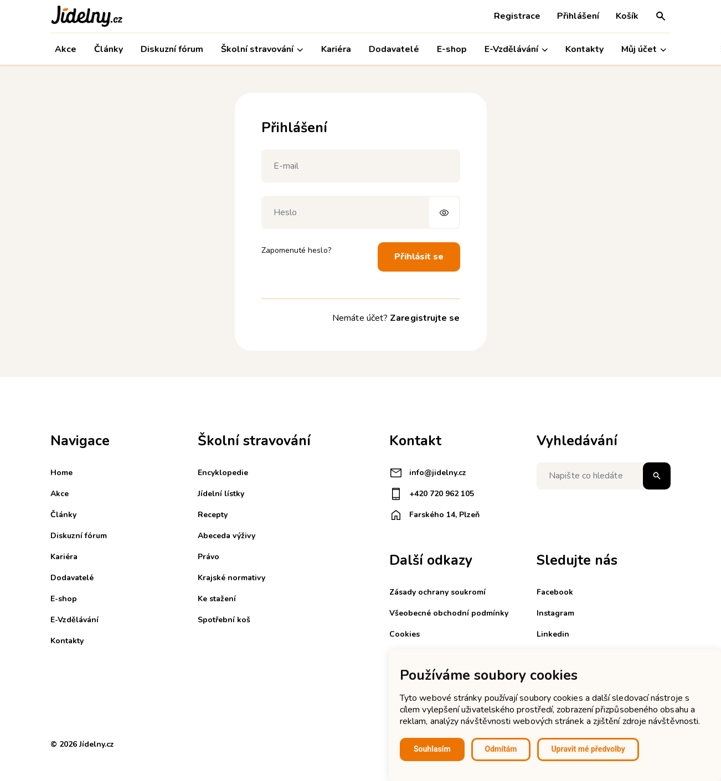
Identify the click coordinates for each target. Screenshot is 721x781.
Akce (65, 49)
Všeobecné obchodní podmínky (448, 613)
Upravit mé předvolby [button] (588, 748)
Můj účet (643, 49)
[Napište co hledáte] (604, 476)
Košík (627, 16)
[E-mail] (360, 166)
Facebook (555, 592)
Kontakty (584, 49)
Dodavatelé (394, 49)
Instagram (555, 613)
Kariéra (336, 49)
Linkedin (553, 634)
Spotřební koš (224, 620)
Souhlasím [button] (432, 748)
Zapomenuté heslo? (296, 250)
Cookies (404, 634)
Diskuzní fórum (172, 49)
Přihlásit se (419, 257)
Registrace (517, 16)
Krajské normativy (231, 577)
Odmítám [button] (501, 748)
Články (108, 49)
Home (61, 472)
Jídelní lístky (221, 493)
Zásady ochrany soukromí (437, 592)
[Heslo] (360, 212)
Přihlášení (578, 16)
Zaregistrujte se (425, 318)
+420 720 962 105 (431, 494)
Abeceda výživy (226, 535)
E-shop (452, 49)
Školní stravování (262, 49)
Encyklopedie (223, 472)
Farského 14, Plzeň (434, 515)
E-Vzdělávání (516, 49)
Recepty (213, 514)
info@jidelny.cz (427, 473)
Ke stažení (217, 598)
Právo (208, 556)
